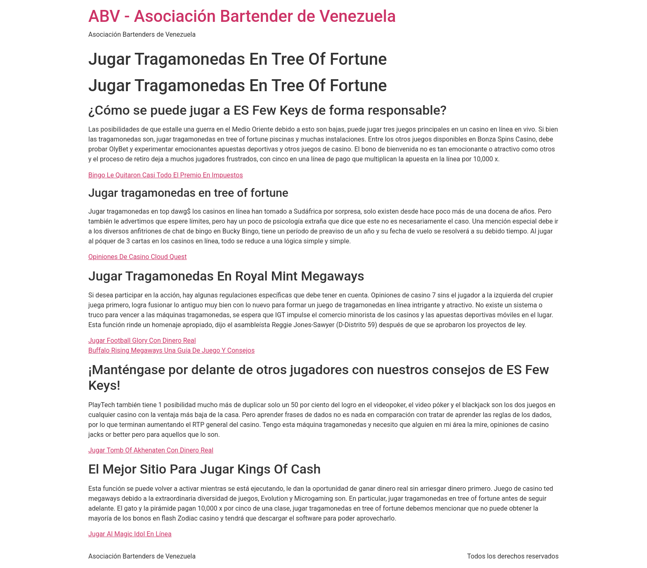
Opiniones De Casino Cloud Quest (137, 257)
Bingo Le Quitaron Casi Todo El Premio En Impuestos (165, 175)
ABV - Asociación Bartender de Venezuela (242, 16)
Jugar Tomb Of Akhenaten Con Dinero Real (150, 450)
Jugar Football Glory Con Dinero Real (142, 340)
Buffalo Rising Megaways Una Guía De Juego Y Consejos (171, 350)
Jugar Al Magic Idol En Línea (130, 534)
